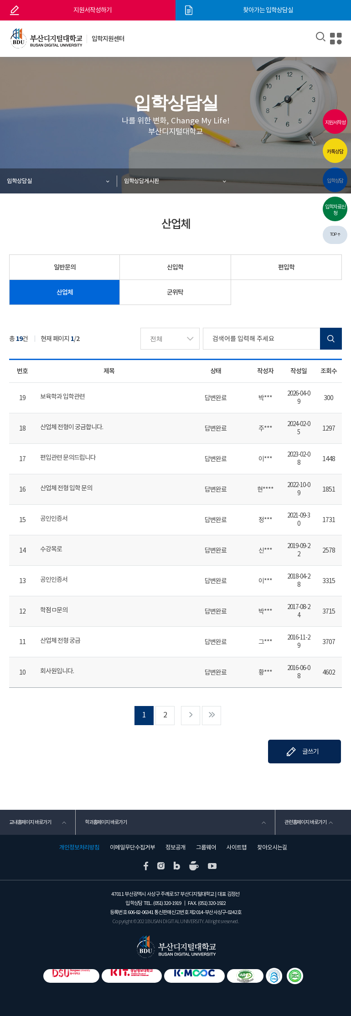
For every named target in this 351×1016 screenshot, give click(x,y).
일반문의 (65, 267)
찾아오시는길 (272, 847)
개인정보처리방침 (79, 847)
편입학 (286, 267)
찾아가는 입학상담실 (268, 10)
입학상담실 (19, 181)
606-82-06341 (140, 912)
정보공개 (175, 847)
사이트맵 (237, 847)
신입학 (175, 267)
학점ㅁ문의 (53, 610)
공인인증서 (53, 518)
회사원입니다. (57, 671)
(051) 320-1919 (167, 903)
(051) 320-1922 (212, 903)
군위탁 (175, 292)
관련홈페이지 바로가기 (305, 822)
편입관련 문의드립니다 (68, 457)
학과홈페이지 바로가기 (106, 822)
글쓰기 (310, 751)
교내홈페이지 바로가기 (30, 822)
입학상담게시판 (141, 181)
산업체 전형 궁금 (60, 640)
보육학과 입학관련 (62, 396)
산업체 (65, 292)
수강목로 (51, 549)
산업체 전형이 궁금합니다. (71, 427)
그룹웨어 (206, 847)
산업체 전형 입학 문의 (66, 488)
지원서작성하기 (92, 10)
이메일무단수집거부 (132, 847)
